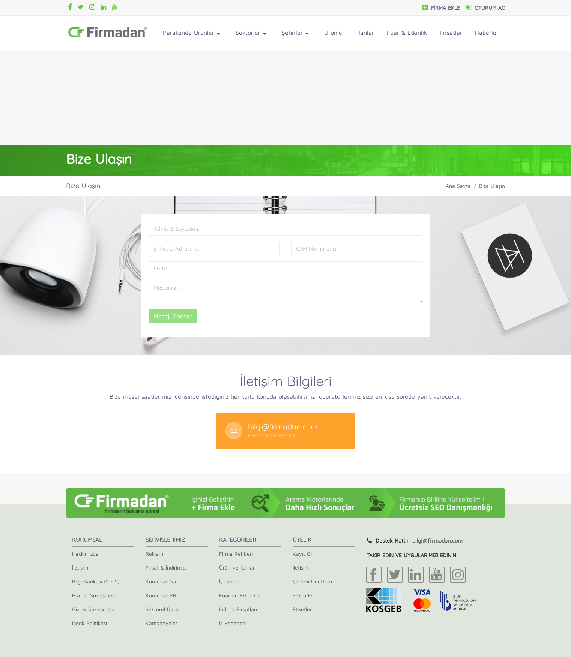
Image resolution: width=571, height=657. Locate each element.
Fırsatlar (451, 32)
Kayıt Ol (302, 553)
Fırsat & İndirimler (167, 567)
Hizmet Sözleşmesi (94, 595)
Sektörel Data (162, 609)
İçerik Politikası (89, 623)
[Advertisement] (285, 98)
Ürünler (334, 32)
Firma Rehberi (236, 553)
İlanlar (365, 32)
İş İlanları (229, 581)
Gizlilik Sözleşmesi (93, 609)
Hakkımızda (85, 553)
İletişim (80, 567)
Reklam (154, 553)
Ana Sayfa (458, 186)
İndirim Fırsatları (238, 609)
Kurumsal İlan (162, 581)
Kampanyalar (161, 623)
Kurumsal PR (161, 595)
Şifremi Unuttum (312, 581)
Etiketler (302, 609)
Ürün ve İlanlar (237, 567)
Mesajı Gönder (172, 316)
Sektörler (251, 34)
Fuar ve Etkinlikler (240, 595)
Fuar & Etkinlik (407, 32)
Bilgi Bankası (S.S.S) (96, 581)
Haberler (487, 32)
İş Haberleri (232, 623)
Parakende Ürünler (191, 34)
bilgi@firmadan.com (437, 540)
